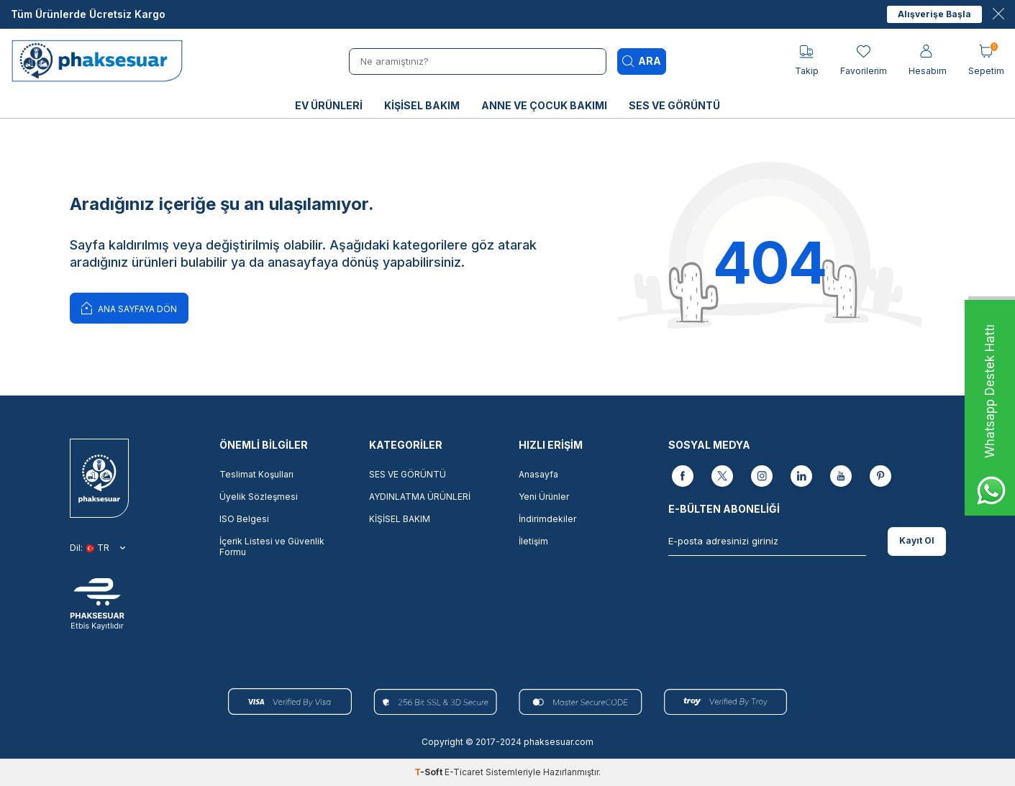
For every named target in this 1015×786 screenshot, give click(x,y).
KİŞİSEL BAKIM (422, 105)
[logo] (101, 61)
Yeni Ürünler (544, 496)
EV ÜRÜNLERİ (329, 105)
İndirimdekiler (547, 518)
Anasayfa (538, 474)
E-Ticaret (464, 772)
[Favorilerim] (863, 61)
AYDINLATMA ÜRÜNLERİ (419, 496)
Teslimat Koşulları (256, 474)
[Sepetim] (986, 61)
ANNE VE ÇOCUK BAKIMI (544, 105)
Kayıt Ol (916, 540)
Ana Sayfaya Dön (129, 307)
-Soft (429, 772)
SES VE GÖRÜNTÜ (674, 105)
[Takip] (807, 61)
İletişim (533, 541)
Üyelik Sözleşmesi (258, 496)
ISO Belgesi (244, 518)
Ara (641, 61)
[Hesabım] (928, 61)
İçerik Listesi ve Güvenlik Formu (271, 546)
